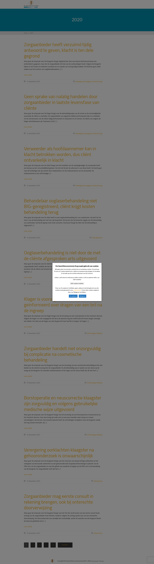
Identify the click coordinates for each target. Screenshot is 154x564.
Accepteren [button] (73, 296)
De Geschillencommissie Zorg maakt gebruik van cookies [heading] (77, 266)
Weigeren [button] (82, 296)
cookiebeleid (77, 290)
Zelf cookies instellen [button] (77, 283)
